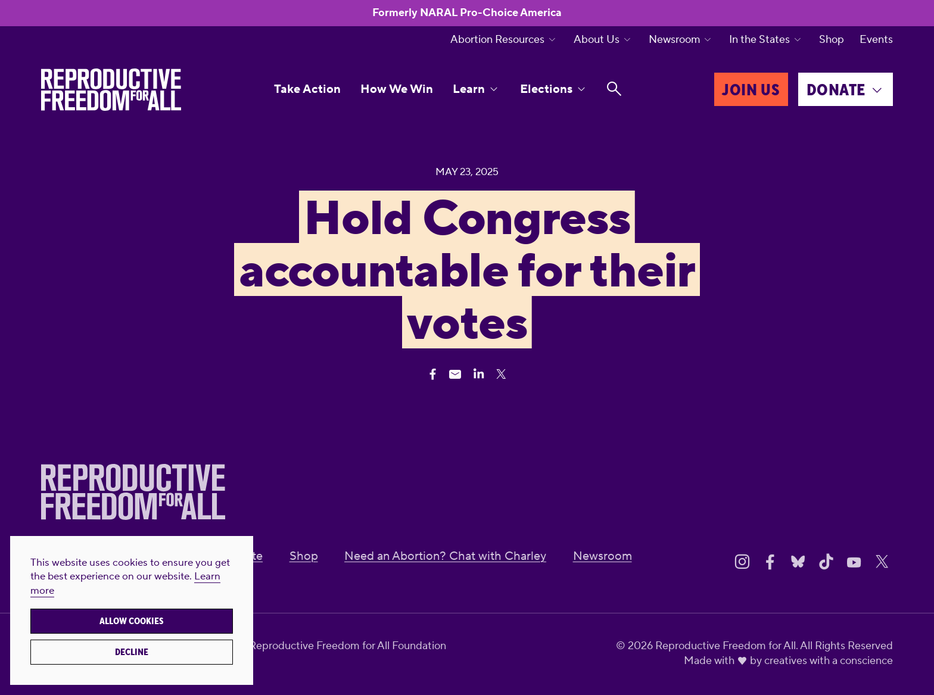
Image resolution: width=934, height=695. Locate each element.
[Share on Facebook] (770, 562)
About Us (596, 39)
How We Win (396, 89)
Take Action (307, 89)
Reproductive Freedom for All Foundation (347, 646)
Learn (469, 89)
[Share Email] (455, 374)
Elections (546, 89)
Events (876, 39)
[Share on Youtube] (854, 562)
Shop (831, 39)
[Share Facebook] (433, 374)
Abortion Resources (497, 39)
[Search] (614, 89)
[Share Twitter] (501, 374)
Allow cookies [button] (131, 621)
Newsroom (674, 39)
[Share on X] (882, 562)
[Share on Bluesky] (798, 562)
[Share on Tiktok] (826, 562)
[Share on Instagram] (742, 562)
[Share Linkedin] (479, 374)
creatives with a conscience (828, 661)
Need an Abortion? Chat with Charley (445, 556)
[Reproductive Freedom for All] (111, 89)
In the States (759, 39)
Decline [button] (131, 652)
